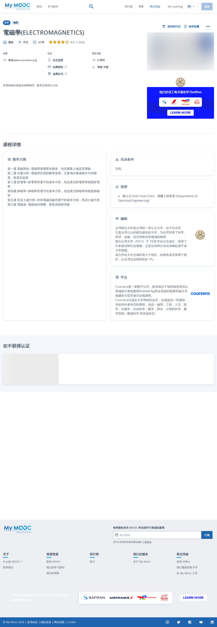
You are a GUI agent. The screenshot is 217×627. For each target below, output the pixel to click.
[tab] (39, 6)
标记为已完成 (109, 505)
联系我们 (8, 567)
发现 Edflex (183, 561)
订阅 (207, 535)
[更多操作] (208, 26)
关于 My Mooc (142, 561)
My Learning (175, 6)
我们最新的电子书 (187, 567)
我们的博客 (52, 573)
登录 (207, 6)
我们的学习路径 (55, 567)
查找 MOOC (53, 561)
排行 (92, 561)
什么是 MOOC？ (12, 561)
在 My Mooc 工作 (187, 573)
